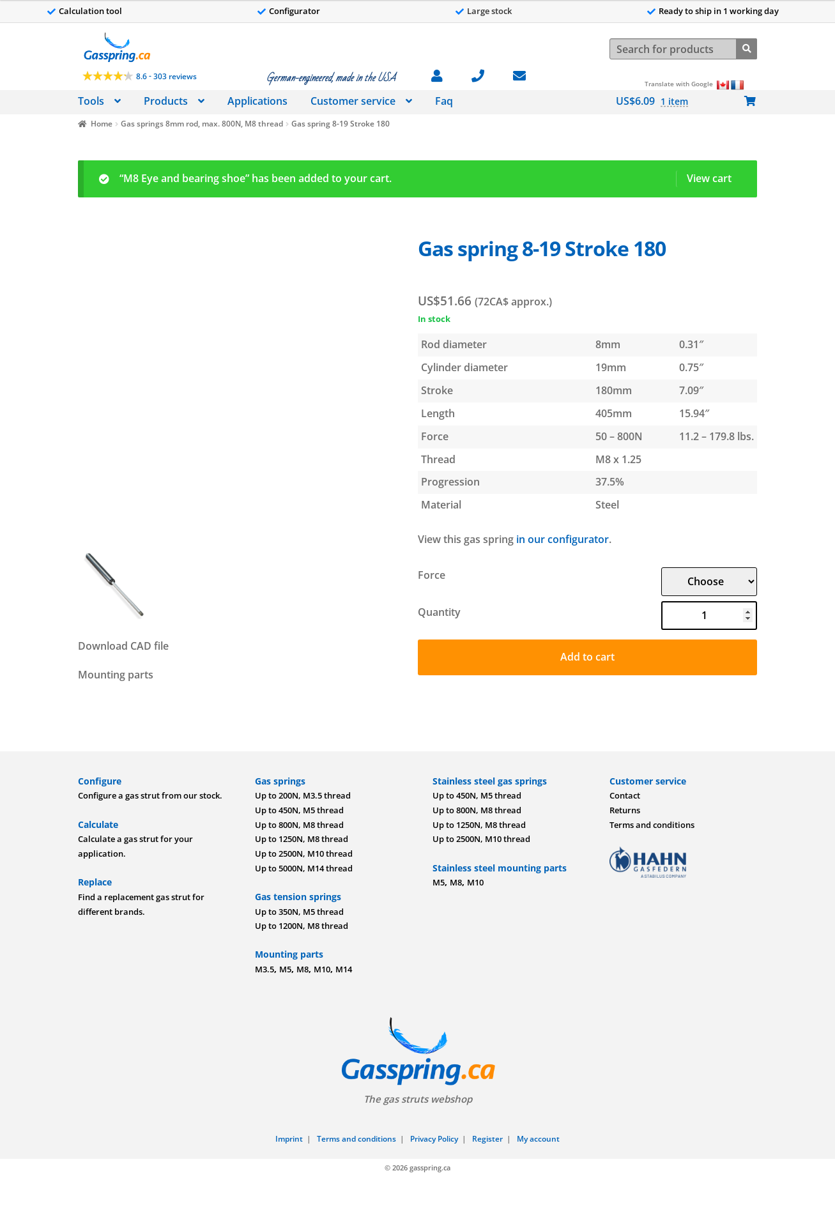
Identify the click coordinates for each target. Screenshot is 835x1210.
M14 (343, 969)
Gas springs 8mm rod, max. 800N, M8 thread (202, 123)
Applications (257, 101)
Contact (624, 795)
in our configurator (562, 539)
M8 (302, 969)
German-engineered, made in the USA (330, 78)
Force (431, 575)
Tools (91, 101)
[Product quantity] (709, 615)
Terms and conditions (651, 825)
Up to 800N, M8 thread (299, 825)
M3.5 (264, 969)
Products (166, 101)
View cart (709, 178)
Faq (444, 101)
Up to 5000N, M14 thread (304, 868)
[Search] (746, 47)
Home (101, 123)
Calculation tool (90, 11)
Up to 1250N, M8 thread (301, 839)
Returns (624, 810)
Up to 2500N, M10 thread (304, 853)
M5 (285, 969)
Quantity (439, 612)
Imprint (289, 1138)
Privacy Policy (434, 1138)
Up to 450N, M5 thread (299, 810)
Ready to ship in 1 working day (719, 11)
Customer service (352, 101)
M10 (322, 969)
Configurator (294, 11)
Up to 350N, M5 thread (299, 911)
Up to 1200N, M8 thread (301, 925)
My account (538, 1138)
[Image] (240, 387)
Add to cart (587, 657)
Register (487, 1138)
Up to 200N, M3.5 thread (303, 795)
